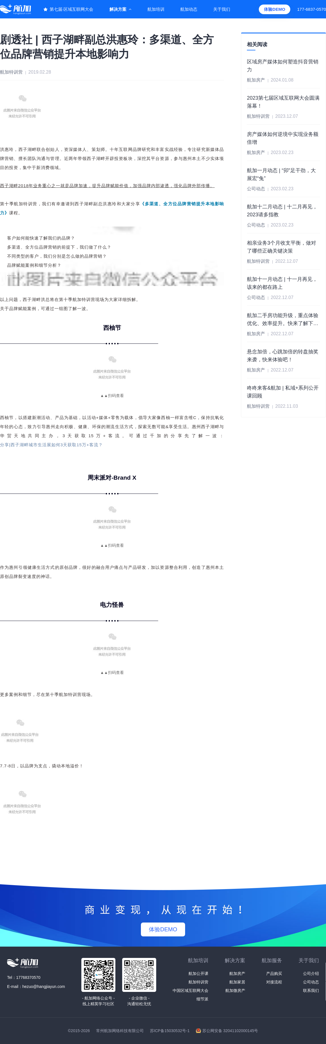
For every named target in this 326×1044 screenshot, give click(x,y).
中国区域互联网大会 (190, 990)
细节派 (202, 999)
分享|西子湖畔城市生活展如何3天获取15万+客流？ (51, 444)
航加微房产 (235, 990)
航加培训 (155, 9)
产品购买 (274, 973)
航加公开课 (198, 973)
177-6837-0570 (311, 9)
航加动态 (188, 9)
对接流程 (274, 982)
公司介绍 (311, 973)
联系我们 (311, 990)
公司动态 (311, 982)
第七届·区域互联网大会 (71, 9)
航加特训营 (198, 982)
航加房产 (237, 973)
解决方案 (117, 9)
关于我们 (221, 9)
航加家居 (237, 982)
